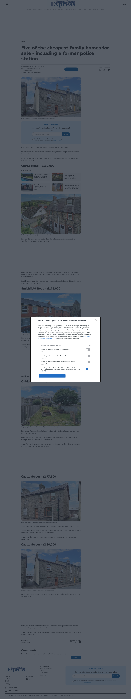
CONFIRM (52, 376)
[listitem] (65, 346)
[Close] (97, 321)
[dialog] (65, 349)
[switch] (88, 349)
